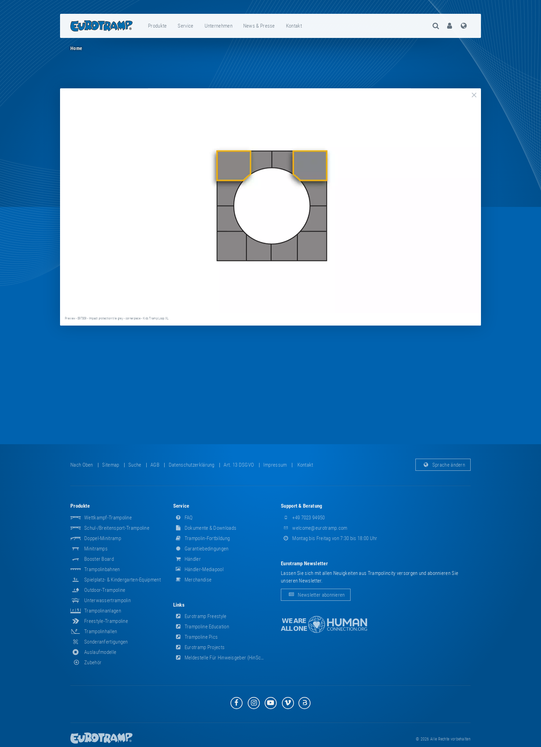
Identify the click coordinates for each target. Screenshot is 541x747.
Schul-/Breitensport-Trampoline (116, 528)
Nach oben (81, 465)
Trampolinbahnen (102, 569)
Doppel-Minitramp (102, 538)
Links (179, 605)
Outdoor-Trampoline (104, 590)
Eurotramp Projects (199, 647)
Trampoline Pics (195, 637)
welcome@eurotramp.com (314, 528)
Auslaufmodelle (100, 652)
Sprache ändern (443, 465)
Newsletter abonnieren (315, 595)
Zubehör (85, 662)
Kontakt (294, 26)
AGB (154, 465)
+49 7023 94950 (303, 518)
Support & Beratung (301, 506)
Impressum (275, 465)
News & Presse (259, 26)
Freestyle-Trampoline (106, 621)
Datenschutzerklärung (192, 465)
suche (134, 465)
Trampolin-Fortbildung (201, 538)
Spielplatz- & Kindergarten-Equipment (122, 580)
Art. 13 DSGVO (239, 465)
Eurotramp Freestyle (200, 616)
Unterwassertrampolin (107, 600)
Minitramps (96, 549)
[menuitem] (158, 26)
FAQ (183, 518)
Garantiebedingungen (201, 549)
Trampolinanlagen (102, 611)
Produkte (157, 26)
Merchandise (192, 580)
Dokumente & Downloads (205, 528)
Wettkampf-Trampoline (108, 518)
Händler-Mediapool (198, 569)
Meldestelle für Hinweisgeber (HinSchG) (220, 658)
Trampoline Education (201, 627)
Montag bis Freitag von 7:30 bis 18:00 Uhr (329, 538)
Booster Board (99, 559)
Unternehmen (219, 26)
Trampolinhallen (100, 631)
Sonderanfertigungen (106, 642)
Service (185, 26)
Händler (187, 559)
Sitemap (110, 465)
